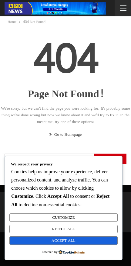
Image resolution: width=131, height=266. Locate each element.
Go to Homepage (65, 134)
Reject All (63, 229)
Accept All (64, 240)
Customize (63, 217)
